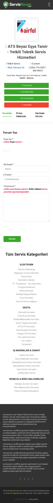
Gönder (12, 239)
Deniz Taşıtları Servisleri (26, 323)
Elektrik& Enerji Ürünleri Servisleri (26, 362)
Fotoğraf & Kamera (26, 287)
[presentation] (28, 228)
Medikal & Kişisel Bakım (26, 294)
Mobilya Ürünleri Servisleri (26, 384)
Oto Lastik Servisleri (26, 337)
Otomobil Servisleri (26, 312)
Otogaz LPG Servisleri (26, 333)
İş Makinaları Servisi (26, 373)
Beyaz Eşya (26, 276)
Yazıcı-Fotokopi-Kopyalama (26, 391)
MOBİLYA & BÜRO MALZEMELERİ (26, 379)
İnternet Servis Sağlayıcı (26, 301)
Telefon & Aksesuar (26, 269)
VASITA (26, 307)
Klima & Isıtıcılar (26, 291)
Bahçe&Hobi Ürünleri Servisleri (26, 366)
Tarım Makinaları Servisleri (26, 359)
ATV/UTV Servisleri (26, 326)
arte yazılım (33, 499)
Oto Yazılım (26, 341)
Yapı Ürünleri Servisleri (26, 369)
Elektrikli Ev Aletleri (26, 280)
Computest (26, 344)
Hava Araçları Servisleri (26, 330)
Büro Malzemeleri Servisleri (26, 387)
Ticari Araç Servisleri (26, 316)
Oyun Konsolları (26, 298)
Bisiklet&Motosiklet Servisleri (26, 319)
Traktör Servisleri (26, 355)
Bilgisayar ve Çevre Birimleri (26, 273)
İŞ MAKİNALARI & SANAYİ (26, 350)
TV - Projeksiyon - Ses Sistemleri (26, 284)
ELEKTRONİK (26, 264)
